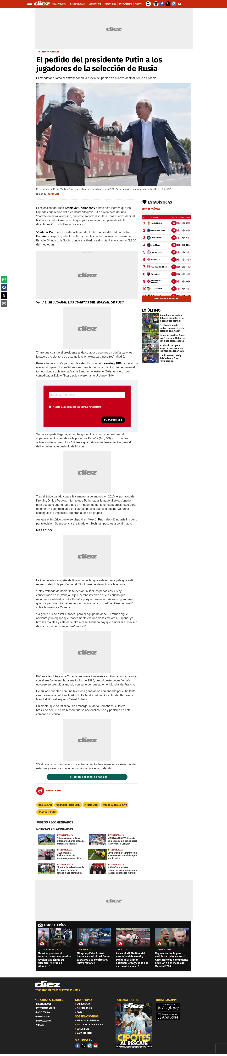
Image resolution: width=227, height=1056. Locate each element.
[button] (4, 279)
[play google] (174, 1007)
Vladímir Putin (47, 812)
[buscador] (148, 3)
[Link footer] (48, 984)
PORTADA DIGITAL (127, 1000)
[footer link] (114, 992)
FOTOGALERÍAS (55, 925)
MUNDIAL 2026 (164, 950)
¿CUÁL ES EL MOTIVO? (50, 950)
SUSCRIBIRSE (113, 419)
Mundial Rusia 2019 (115, 804)
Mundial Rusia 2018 (68, 804)
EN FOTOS (123, 950)
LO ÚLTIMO (151, 310)
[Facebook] (77, 1045)
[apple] (174, 1016)
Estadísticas (160, 202)
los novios (84, 950)
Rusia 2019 (92, 804)
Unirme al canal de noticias (90, 777)
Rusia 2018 (45, 804)
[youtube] (95, 1045)
